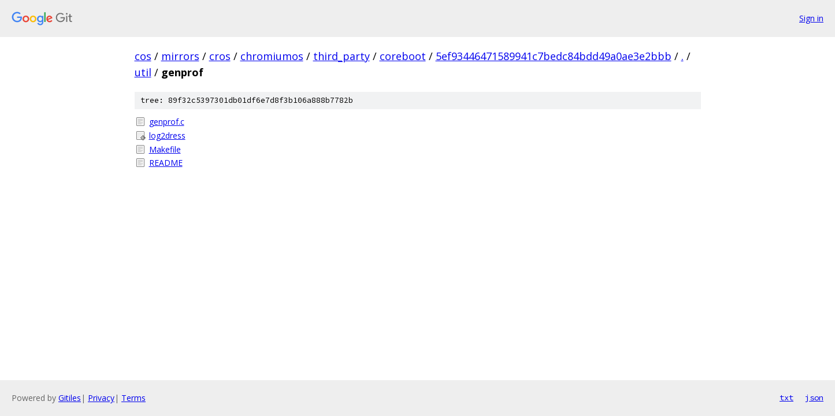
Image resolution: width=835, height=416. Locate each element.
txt (786, 397)
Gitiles (69, 397)
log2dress (167, 135)
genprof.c (166, 121)
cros (220, 56)
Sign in (811, 18)
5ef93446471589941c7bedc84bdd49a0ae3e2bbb (553, 56)
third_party (341, 56)
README (166, 162)
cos (143, 56)
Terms (133, 397)
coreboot (403, 56)
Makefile (165, 149)
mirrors (180, 56)
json (814, 397)
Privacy (101, 397)
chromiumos (271, 56)
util (143, 72)
